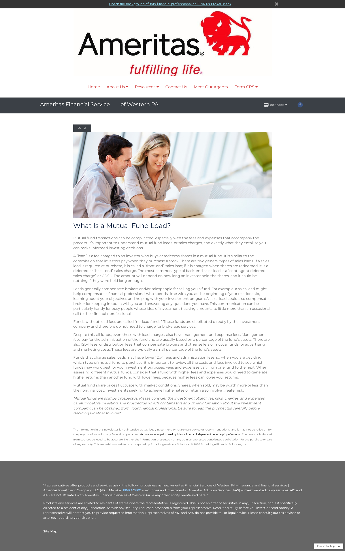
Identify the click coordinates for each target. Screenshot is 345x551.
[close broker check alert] (276, 4)
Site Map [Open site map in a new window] (50, 531)
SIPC (137, 490)
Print (82, 128)
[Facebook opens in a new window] (300, 106)
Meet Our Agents (211, 86)
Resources (145, 86)
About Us (116, 86)
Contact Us (176, 86)
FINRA (128, 490)
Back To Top (328, 546)
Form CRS (244, 86)
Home (94, 86)
